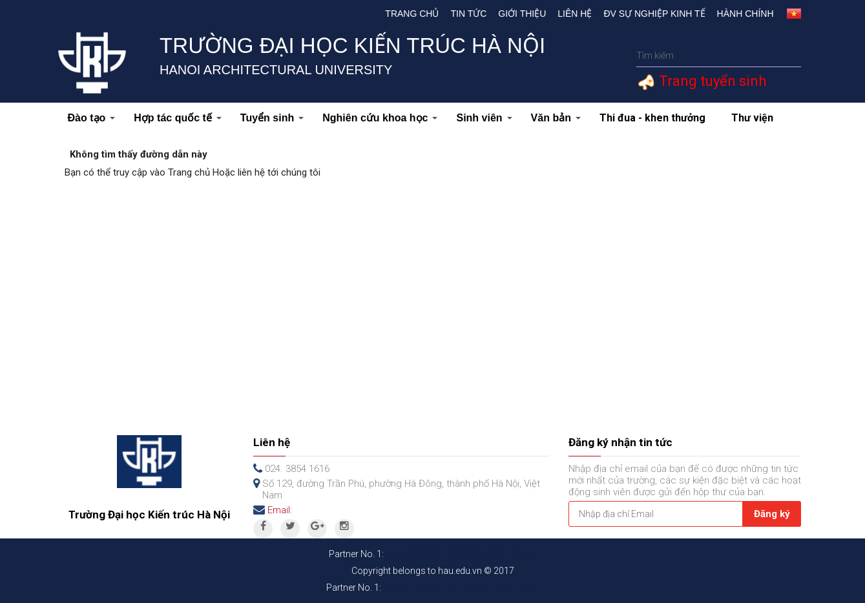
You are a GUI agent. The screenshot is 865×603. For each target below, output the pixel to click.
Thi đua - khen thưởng (652, 118)
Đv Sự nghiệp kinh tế (654, 13)
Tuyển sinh (272, 117)
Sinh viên (484, 117)
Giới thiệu (522, 13)
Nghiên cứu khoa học (379, 117)
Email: (279, 510)
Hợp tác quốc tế (178, 117)
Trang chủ (412, 13)
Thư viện (752, 118)
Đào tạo (92, 117)
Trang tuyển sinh (711, 81)
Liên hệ (575, 13)
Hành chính (745, 13)
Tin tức (468, 13)
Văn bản (556, 117)
